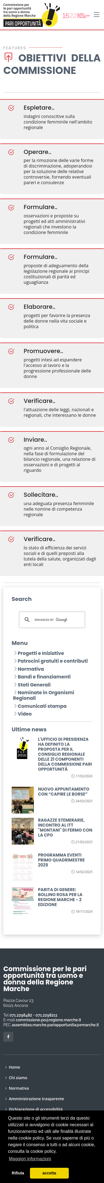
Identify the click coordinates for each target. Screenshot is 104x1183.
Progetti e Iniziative (38, 653)
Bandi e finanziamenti (42, 676)
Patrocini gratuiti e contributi (50, 661)
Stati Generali (32, 684)
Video (22, 714)
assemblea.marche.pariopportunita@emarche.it (55, 1025)
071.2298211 (46, 1015)
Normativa (28, 669)
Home (14, 1067)
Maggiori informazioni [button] (30, 1158)
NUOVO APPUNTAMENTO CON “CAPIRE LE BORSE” (63, 791)
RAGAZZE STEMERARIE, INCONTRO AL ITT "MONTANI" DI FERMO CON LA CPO (65, 827)
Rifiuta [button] (18, 1173)
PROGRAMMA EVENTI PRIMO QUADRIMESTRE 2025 (61, 860)
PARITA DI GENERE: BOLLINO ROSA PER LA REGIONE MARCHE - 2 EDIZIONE (60, 897)
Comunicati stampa (40, 706)
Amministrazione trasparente (36, 1099)
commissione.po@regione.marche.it (48, 1020)
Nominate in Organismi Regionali (43, 695)
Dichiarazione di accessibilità (36, 1109)
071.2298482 (20, 1015)
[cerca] (51, 619)
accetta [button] (49, 1173)
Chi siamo (18, 1078)
